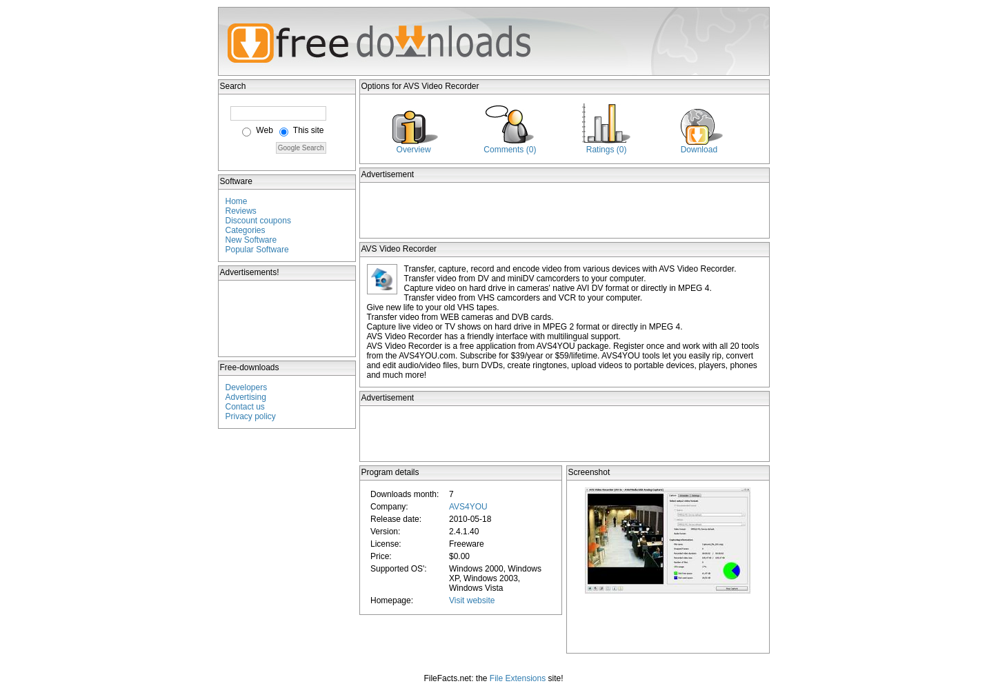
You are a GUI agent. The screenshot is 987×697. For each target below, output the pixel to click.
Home (237, 201)
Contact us (245, 407)
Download (699, 149)
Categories (246, 230)
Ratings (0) (606, 149)
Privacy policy (251, 416)
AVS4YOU (468, 507)
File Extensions (518, 678)
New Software (251, 240)
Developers (247, 387)
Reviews (241, 211)
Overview (414, 149)
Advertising (246, 397)
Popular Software (257, 249)
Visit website (472, 600)
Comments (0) (509, 149)
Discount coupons (258, 220)
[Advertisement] (288, 318)
